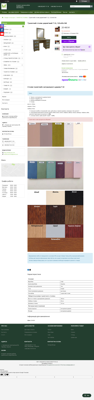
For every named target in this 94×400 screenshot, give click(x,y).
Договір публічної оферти (41, 12)
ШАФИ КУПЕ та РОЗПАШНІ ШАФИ (11, 54)
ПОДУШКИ (7, 92)
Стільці (73, 334)
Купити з (69, 41)
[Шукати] (91, 6)
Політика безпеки (56, 12)
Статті (3, 334)
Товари (4, 26)
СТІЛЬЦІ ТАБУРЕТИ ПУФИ (10, 58)
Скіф (49, 334)
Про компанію (5, 329)
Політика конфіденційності (68, 364)
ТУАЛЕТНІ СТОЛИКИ (22, 17)
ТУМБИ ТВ (6, 85)
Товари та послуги (9, 17)
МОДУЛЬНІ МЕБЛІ (8, 36)
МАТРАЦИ (6, 82)
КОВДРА (6, 88)
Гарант (49, 329)
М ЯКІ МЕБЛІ (7, 75)
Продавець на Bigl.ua (47, 363)
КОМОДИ (6, 78)
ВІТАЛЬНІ (6, 29)
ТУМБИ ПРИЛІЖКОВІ (9, 68)
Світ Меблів (51, 337)
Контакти (72, 12)
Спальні (73, 332)
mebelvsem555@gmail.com (11, 154)
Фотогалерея (6, 99)
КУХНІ (5, 46)
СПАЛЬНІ (6, 39)
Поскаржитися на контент (53, 364)
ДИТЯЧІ (6, 32)
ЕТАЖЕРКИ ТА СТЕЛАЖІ (10, 61)
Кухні (72, 329)
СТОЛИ (6, 49)
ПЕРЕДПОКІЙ (7, 43)
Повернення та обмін (27, 12)
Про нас (65, 12)
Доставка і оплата (14, 12)
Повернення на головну (31, 332)
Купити (69, 37)
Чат (86, 395)
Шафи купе (74, 337)
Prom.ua (56, 361)
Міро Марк (51, 332)
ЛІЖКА (5, 65)
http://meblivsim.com (9, 152)
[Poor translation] (6, 374)
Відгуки (4, 96)
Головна (4, 12)
